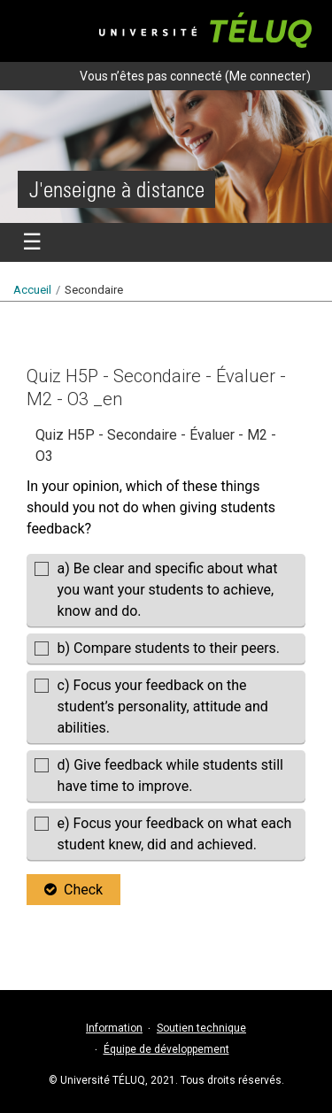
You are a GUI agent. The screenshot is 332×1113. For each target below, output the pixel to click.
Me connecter (267, 76)
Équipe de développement (166, 1049)
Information (114, 1028)
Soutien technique (201, 1028)
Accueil (32, 289)
